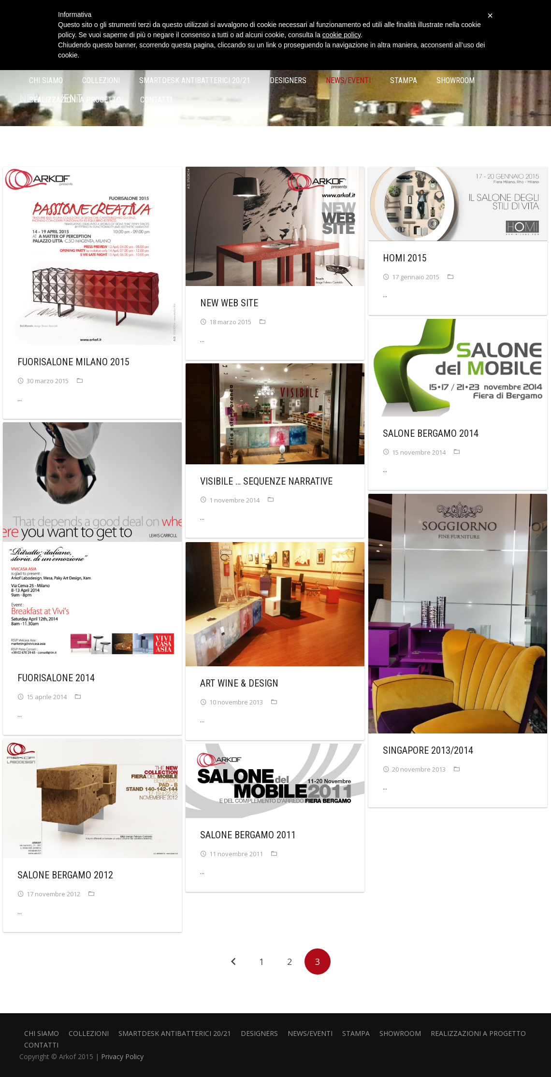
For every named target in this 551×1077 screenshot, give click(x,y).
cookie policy (341, 35)
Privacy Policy (122, 1056)
